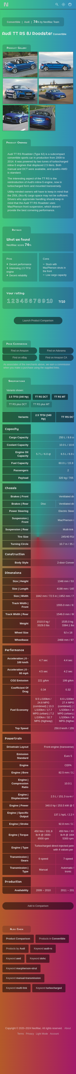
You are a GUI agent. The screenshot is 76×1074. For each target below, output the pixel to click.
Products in (52, 938)
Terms (20, 1033)
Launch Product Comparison (37, 320)
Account (54, 1033)
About (67, 1028)
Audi (27, 22)
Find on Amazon (20, 350)
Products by (15, 948)
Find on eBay (20, 357)
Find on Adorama (56, 350)
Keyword (43, 948)
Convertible (13, 22)
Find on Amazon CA (56, 357)
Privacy (30, 1033)
